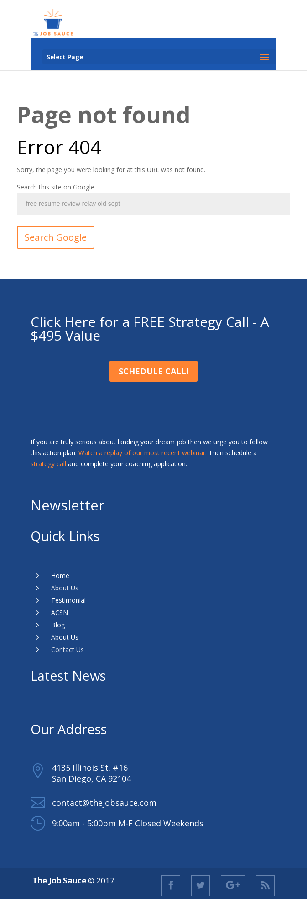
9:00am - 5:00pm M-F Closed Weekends (127, 823)
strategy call (48, 463)
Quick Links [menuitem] (65, 536)
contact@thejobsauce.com (104, 802)
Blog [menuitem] (58, 624)
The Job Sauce (60, 880)
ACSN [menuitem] (59, 612)
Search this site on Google (55, 187)
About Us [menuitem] (64, 588)
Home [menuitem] (60, 575)
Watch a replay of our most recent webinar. (142, 452)
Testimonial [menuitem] (68, 600)
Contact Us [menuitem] (67, 649)
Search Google (56, 237)
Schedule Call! (153, 371)
